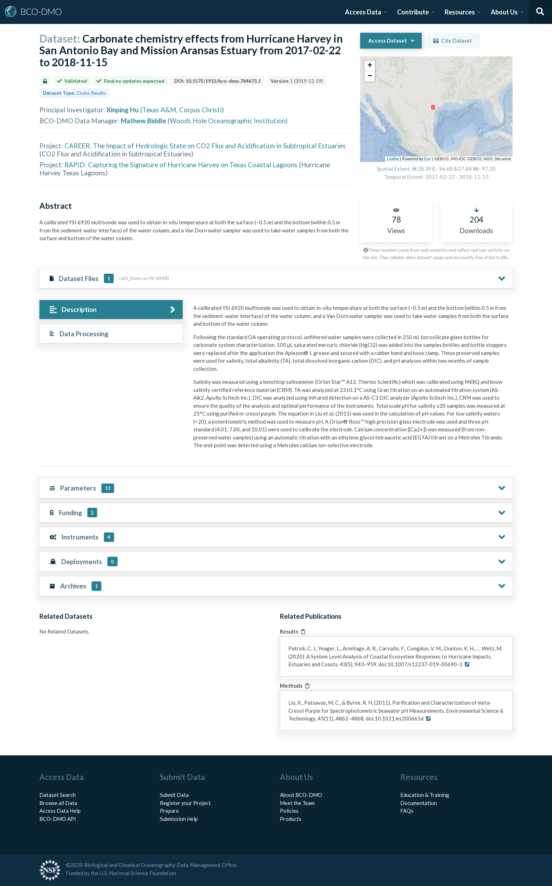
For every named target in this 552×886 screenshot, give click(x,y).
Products (290, 819)
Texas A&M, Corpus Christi (182, 110)
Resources (460, 12)
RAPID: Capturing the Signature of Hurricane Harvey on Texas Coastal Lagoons (180, 165)
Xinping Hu (122, 110)
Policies (289, 810)
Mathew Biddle (143, 121)
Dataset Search (57, 795)
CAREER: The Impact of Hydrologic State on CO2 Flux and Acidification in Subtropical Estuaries (205, 146)
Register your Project (185, 803)
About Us (504, 12)
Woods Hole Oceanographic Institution (228, 121)
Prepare (169, 810)
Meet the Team (297, 803)
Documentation (418, 803)
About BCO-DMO (301, 795)
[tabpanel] (351, 379)
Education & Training (424, 795)
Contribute (413, 12)
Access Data (363, 12)
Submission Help (179, 819)
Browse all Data (58, 803)
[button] (369, 66)
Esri (427, 159)
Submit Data (174, 795)
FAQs (406, 810)
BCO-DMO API (57, 819)
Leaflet (393, 159)
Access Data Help (60, 810)
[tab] (111, 309)
